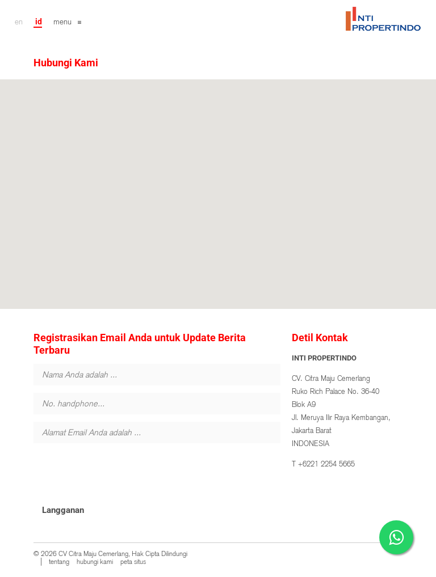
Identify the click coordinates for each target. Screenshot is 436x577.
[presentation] (119, 473)
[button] (218, 183)
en (19, 21)
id (38, 21)
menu (62, 21)
